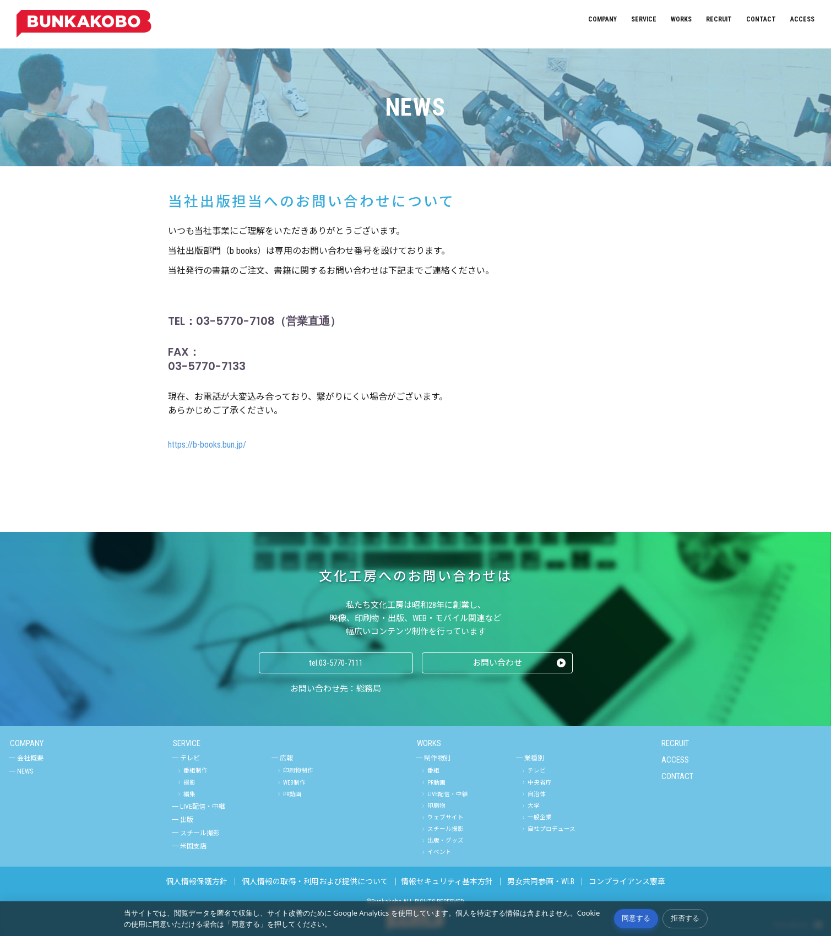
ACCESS (802, 19)
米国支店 (193, 846)
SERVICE (643, 19)
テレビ (190, 758)
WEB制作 (294, 782)
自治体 (537, 794)
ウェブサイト (445, 817)
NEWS (25, 771)
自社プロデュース (551, 828)
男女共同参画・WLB (540, 881)
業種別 (534, 758)
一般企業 (540, 817)
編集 (189, 794)
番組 (433, 770)
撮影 (189, 782)
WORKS (681, 19)
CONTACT (761, 19)
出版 (186, 820)
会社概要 (30, 758)
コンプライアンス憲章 (627, 881)
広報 (286, 758)
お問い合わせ (497, 663)
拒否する (685, 918)
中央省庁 (540, 782)
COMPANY (602, 19)
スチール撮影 (200, 833)
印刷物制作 (298, 770)
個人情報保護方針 (196, 881)
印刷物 (436, 805)
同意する (636, 918)
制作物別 (437, 758)
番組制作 (195, 770)
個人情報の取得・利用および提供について (315, 881)
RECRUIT (719, 19)
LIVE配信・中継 (202, 806)
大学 (534, 805)
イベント (439, 852)
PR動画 (292, 794)
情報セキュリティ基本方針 (447, 881)
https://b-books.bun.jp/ (207, 444)
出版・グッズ (445, 840)
